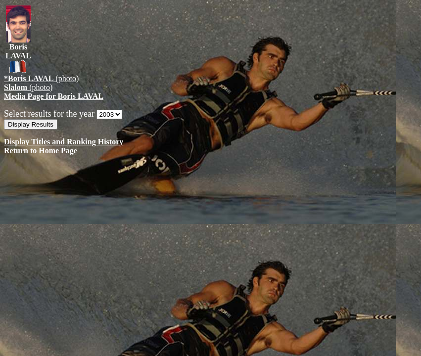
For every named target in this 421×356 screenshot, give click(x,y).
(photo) (41, 78)
